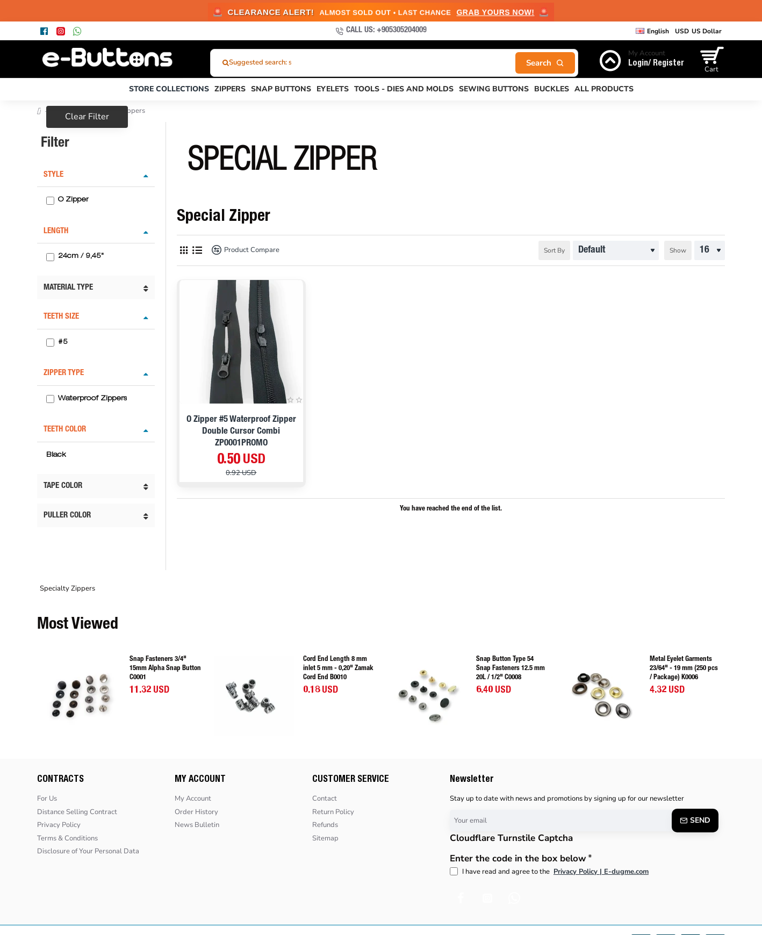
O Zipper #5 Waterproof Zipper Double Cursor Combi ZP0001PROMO (241, 431)
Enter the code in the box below (518, 859)
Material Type (68, 288)
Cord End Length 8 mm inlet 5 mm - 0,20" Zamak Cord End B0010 (338, 668)
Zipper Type (64, 373)
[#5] (50, 343)
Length (56, 231)
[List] (197, 250)
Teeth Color (65, 430)
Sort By (554, 250)
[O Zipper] (50, 201)
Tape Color (63, 486)
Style (53, 175)
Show (678, 250)
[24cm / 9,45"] (50, 257)
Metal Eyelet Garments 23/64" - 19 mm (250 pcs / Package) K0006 (684, 668)
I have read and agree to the (550, 872)
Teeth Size (61, 317)
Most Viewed (77, 625)
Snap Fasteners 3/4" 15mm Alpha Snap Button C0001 (165, 668)
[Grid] (183, 250)
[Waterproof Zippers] (50, 399)
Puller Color (67, 516)
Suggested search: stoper (269, 62)
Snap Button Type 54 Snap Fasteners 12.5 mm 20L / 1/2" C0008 (510, 668)
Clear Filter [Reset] (87, 117)
